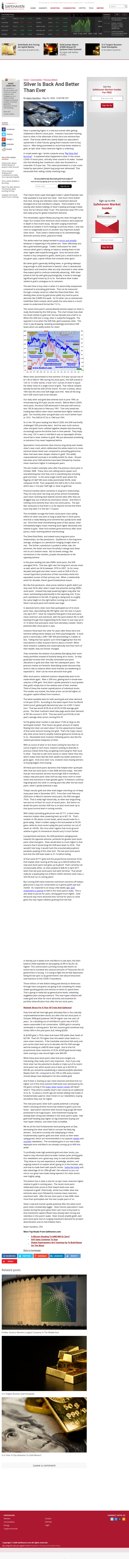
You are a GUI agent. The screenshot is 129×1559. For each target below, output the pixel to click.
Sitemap (48, 1522)
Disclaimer (34, 1545)
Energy (6, 1525)
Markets (43, 8)
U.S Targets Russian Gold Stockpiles (112, 45)
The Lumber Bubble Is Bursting (11, 182)
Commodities (69, 8)
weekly (76, 1138)
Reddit (7, 149)
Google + (8, 139)
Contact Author (9, 114)
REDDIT (71, 1256)
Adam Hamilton (33, 98)
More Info (7, 112)
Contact (48, 1518)
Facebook (8, 129)
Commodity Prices (7, 15)
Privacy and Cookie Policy (50, 1545)
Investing (55, 8)
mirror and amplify (68, 240)
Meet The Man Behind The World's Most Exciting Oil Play (11, 189)
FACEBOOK (9, 1256)
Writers (100, 8)
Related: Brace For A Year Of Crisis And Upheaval (47, 1007)
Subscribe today (71, 1167)
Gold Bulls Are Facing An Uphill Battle (29, 45)
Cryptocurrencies (11, 1528)
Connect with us (116, 1515)
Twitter (7, 134)
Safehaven (9, 1515)
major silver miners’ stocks (57, 1087)
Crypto (82, 8)
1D (74, 15)
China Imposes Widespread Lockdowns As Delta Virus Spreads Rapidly (10, 174)
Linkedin (8, 144)
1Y (85, 15)
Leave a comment (44, 1465)
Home (33, 8)
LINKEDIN (56, 1256)
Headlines (106, 15)
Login (47, 1525)
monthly (27, 1141)
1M (77, 15)
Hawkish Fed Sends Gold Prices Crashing (10, 196)
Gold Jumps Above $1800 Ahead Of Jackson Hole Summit (71, 47)
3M (81, 15)
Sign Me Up (107, 105)
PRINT (8, 1261)
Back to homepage (32, 1250)
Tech (91, 8)
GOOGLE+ (41, 1256)
